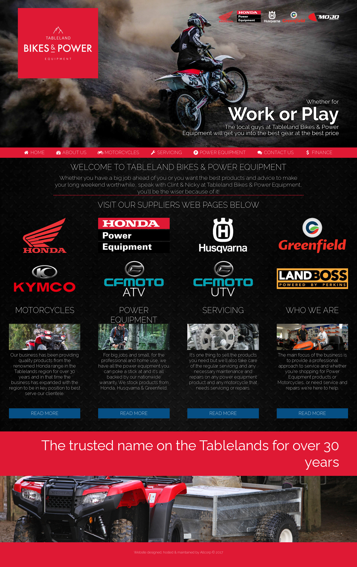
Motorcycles (118, 152)
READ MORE (44, 413)
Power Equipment (219, 152)
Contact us (275, 152)
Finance (318, 152)
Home (34, 152)
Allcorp (205, 552)
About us (71, 152)
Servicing (166, 152)
